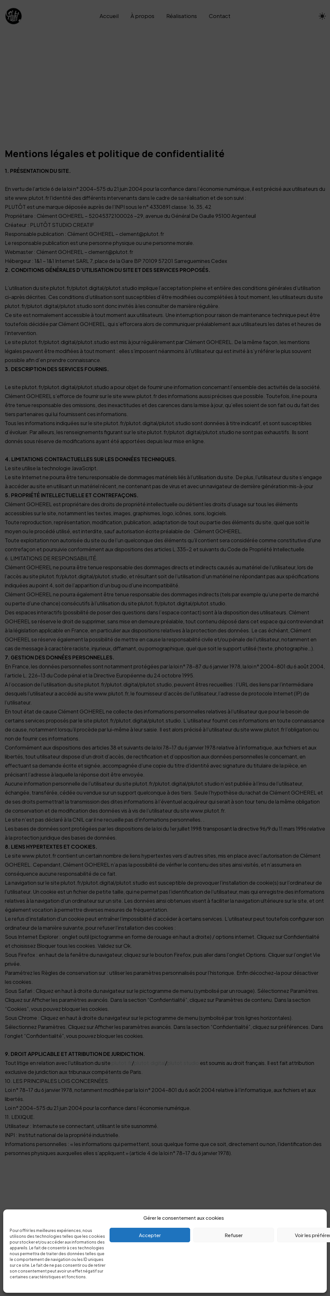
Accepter (150, 1235)
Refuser (234, 1235)
